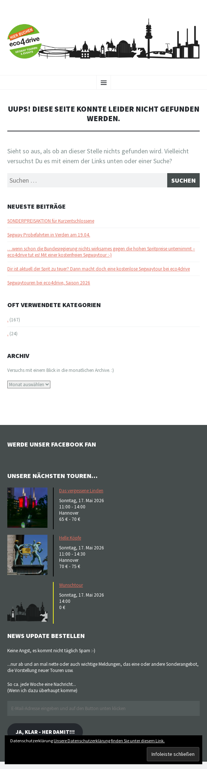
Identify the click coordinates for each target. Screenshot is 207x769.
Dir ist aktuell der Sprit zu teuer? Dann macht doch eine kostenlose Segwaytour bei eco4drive (98, 269)
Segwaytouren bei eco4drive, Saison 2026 (48, 283)
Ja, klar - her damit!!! (45, 731)
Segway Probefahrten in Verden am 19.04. (48, 235)
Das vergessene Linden (81, 491)
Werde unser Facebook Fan (51, 444)
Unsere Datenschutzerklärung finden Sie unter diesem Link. (109, 740)
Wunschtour (71, 585)
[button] (29, 508)
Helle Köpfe (70, 538)
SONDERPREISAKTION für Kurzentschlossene (50, 221)
